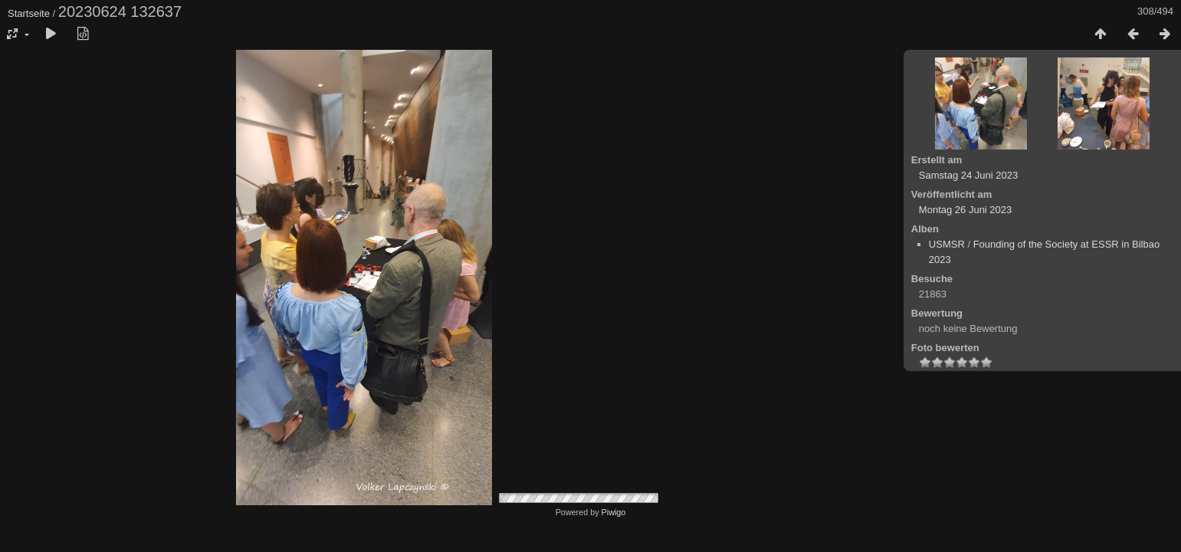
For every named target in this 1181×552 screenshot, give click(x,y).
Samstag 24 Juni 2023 (968, 175)
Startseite (29, 13)
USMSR (947, 244)
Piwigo (614, 512)
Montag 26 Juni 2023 (965, 209)
